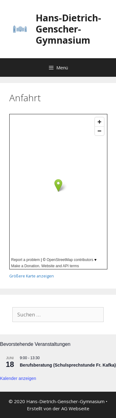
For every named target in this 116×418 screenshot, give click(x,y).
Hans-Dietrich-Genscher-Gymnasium (68, 28)
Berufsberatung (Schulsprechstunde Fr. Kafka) (68, 365)
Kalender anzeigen (18, 378)
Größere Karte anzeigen (31, 276)
